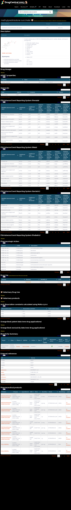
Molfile (3, 53)
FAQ (69, 7)
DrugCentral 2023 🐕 (16, 2)
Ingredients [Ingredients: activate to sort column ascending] (25, 391)
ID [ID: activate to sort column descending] (2, 358)
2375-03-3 (3, 377)
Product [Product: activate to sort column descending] (4, 391)
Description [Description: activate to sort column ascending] (34, 245)
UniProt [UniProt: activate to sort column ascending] (25, 340)
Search (16, 7)
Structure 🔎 (24, 7)
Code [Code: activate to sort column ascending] (18, 245)
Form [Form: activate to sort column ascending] (36, 391)
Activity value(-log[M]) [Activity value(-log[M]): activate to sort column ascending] (45, 340)
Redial (44, 7)
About (50, 7)
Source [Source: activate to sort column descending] (4, 245)
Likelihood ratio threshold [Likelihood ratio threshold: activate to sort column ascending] (32, 108)
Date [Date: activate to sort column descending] (3, 92)
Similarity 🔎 (33, 7)
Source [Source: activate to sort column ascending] (33, 358)
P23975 (41, 16)
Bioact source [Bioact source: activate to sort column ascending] (61, 340)
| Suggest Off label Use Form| (13, 275)
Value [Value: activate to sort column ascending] (25, 79)
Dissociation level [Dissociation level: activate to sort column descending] (6, 308)
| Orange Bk (58, 20)
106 (64, 144)
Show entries (4, 77)
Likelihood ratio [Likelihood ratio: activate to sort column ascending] (22, 108)
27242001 (3, 379)
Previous (60, 85)
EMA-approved (37, 14)
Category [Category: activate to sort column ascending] (15, 391)
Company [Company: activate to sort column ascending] (32, 92)
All (25, 14)
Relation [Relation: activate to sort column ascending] (28, 279)
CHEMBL (67, 346)
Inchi (7, 53)
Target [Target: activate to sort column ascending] (3, 340)
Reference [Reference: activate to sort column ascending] (42, 79)
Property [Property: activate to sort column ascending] (4, 79)
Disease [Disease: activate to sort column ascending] (4, 279)
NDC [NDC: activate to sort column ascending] (31, 391)
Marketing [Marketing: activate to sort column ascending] (62, 391)
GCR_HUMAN (26, 346)
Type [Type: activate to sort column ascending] (39, 340)
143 (64, 232)
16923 (2, 372)
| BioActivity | (63, 20)
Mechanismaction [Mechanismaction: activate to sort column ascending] (53, 340)
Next (68, 85)
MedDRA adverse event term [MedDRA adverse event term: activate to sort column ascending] (8, 108)
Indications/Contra (44, 20)
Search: (63, 77)
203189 (3, 374)
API (40, 7)
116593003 (3, 370)
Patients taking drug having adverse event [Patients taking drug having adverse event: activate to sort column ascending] (41, 108)
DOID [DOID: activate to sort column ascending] (59, 279)
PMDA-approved (44, 14)
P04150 (18, 346)
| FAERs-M (54, 20)
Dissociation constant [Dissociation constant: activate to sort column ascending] (29, 308)
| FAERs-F (50, 20)
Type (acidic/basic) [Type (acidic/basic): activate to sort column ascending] (53, 308)
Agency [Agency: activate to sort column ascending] (19, 92)
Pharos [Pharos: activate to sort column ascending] (18, 340)
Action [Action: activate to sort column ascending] (33, 340)
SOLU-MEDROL (5, 444)
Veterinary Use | (37, 20)
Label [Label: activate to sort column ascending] (68, 391)
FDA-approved (30, 14)
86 (64, 188)
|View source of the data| (23, 275)
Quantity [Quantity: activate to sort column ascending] (44, 391)
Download (57, 7)
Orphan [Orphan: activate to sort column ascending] (61, 92)
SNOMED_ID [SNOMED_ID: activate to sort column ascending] (44, 279)
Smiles (10, 53)
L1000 (63, 7)
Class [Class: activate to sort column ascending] (12, 340)
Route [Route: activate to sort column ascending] (50, 391)
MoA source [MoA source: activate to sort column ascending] (67, 340)
